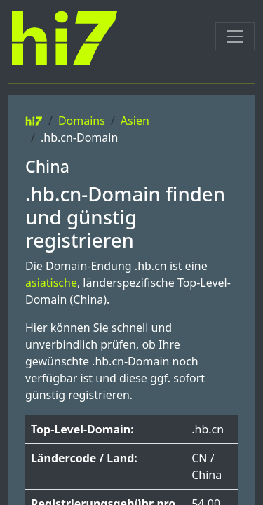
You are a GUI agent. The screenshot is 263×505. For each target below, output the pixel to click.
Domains (81, 120)
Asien (135, 120)
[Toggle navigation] (235, 36)
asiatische (51, 282)
